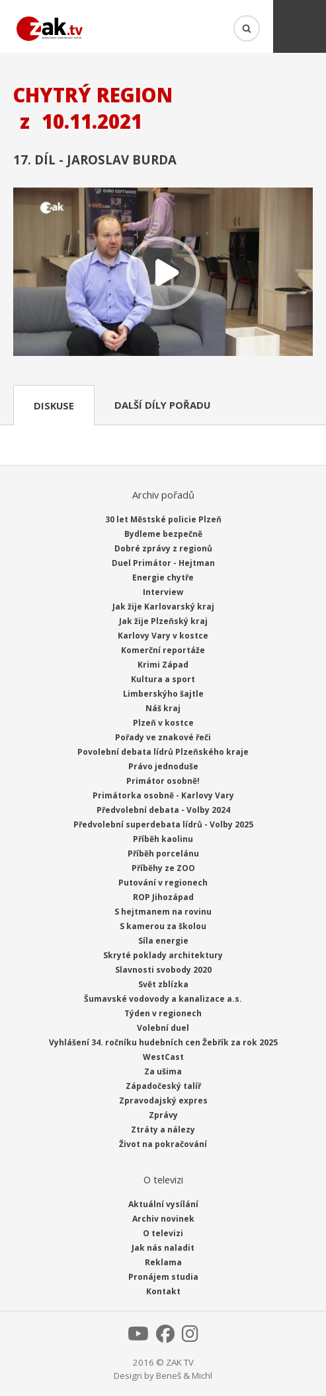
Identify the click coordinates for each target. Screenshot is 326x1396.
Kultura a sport (163, 679)
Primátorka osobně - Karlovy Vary (163, 795)
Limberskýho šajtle (163, 693)
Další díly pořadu (162, 404)
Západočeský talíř (163, 1086)
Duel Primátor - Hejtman (163, 563)
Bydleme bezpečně (163, 534)
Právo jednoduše (163, 766)
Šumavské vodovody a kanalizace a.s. (163, 998)
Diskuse (54, 405)
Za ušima (163, 1071)
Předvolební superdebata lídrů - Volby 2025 (163, 824)
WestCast (163, 1057)
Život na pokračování (163, 1144)
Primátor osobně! (163, 780)
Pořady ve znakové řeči (163, 737)
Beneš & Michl (184, 1375)
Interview (163, 592)
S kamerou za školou (163, 926)
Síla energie (163, 940)
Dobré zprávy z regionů (163, 548)
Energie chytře (163, 577)
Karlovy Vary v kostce (163, 635)
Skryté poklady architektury (163, 955)
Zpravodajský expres (163, 1100)
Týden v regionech (163, 1013)
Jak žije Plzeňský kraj (163, 621)
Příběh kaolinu (163, 839)
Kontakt (163, 1291)
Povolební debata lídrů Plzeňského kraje (163, 751)
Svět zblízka (163, 984)
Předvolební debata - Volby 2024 (163, 810)
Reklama (163, 1262)
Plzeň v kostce (163, 722)
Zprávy (163, 1115)
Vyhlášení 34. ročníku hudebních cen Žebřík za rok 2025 (163, 1042)
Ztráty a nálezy (163, 1129)
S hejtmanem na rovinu (163, 911)
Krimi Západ (163, 664)
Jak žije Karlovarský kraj (163, 606)
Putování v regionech (163, 882)
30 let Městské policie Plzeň (163, 519)
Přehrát (163, 273)
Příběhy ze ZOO (163, 868)
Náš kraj (163, 708)
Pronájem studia (163, 1276)
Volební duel (163, 1027)
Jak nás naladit (163, 1247)
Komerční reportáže (163, 650)
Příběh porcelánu (163, 853)
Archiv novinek (163, 1218)
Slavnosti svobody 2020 (163, 969)
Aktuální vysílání (163, 1204)
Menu (299, 26)
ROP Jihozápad (163, 897)
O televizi (163, 1233)
